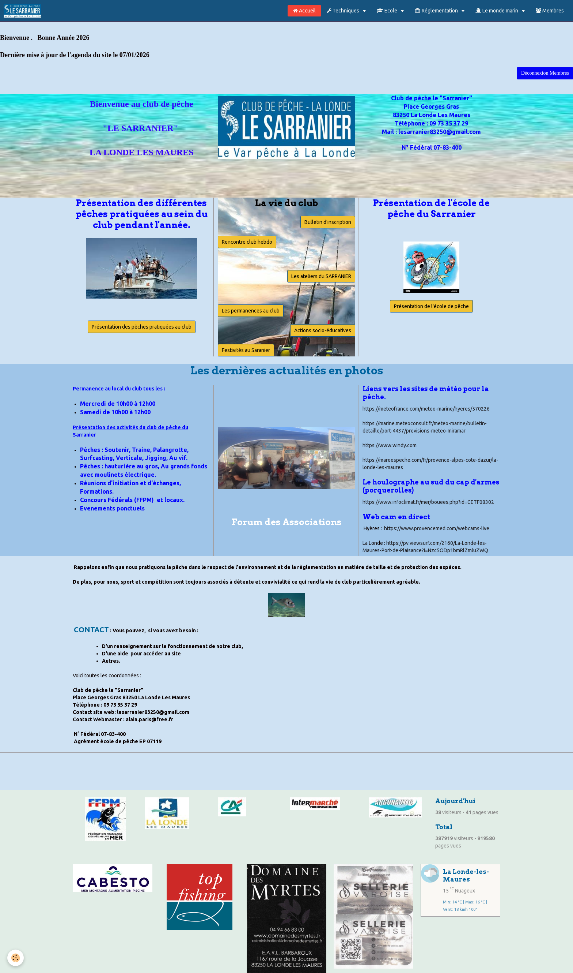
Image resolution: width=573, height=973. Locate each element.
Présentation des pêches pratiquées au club (141, 327)
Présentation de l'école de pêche (431, 306)
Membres (550, 11)
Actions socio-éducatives (322, 330)
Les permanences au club (251, 311)
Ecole (387, 11)
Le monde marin (497, 11)
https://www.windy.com (390, 445)
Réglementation (437, 11)
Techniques (343, 11)
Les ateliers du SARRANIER (321, 276)
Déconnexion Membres (545, 73)
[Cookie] (15, 958)
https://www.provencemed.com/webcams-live (436, 528)
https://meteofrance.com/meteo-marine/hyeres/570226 (426, 409)
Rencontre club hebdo (247, 242)
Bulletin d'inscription (327, 222)
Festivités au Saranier (246, 350)
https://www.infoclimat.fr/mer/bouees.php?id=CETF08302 (428, 502)
